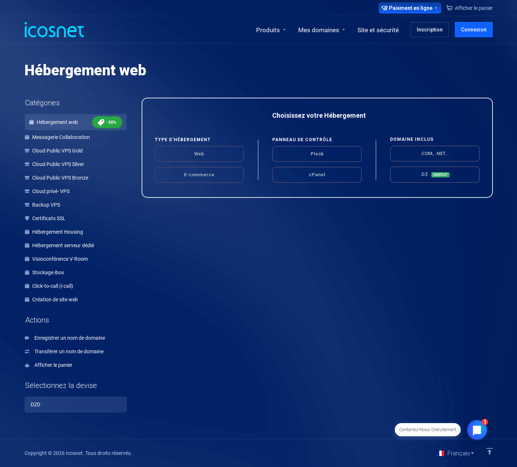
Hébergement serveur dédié (59, 245)
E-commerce (199, 174)
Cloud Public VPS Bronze (56, 178)
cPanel (317, 174)
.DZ (435, 174)
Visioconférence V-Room (56, 259)
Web (199, 154)
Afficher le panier (48, 365)
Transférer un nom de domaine (64, 351)
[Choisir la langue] (455, 453)
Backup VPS (42, 205)
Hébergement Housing (54, 232)
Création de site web (51, 299)
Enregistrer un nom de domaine (65, 338)
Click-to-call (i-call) (49, 286)
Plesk (317, 154)
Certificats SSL (45, 218)
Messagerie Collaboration (57, 137)
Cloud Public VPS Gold (54, 151)
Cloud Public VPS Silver (54, 164)
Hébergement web (76, 122)
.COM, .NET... (434, 153)
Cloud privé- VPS (47, 191)
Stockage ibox (44, 272)
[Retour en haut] (489, 451)
